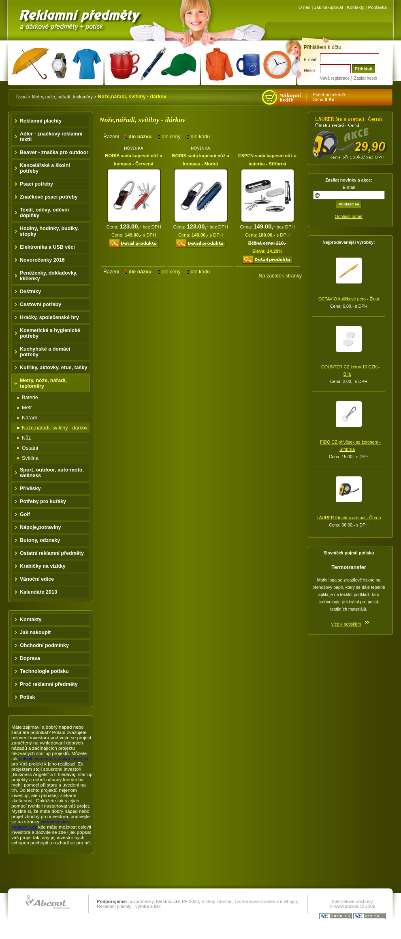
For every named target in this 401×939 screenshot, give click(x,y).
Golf (25, 514)
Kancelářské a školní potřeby (45, 168)
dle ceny (171, 137)
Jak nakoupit (35, 632)
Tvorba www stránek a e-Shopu (265, 901)
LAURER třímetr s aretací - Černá (349, 517)
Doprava (30, 658)
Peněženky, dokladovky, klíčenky (48, 275)
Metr (27, 407)
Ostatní (30, 448)
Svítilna (30, 458)
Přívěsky (30, 488)
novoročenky (141, 901)
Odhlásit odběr (349, 216)
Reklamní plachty (41, 121)
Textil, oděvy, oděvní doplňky (44, 212)
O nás (305, 7)
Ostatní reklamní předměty (52, 553)
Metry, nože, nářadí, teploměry (62, 96)
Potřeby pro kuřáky (43, 501)
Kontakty (355, 7)
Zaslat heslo (365, 78)
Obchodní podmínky (44, 645)
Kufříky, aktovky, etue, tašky (53, 367)
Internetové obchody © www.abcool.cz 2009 (352, 904)
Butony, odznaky (40, 540)
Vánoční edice (37, 579)
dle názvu (139, 137)
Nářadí (29, 418)
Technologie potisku (44, 671)
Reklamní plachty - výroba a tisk (129, 906)
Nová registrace (335, 78)
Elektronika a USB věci (47, 247)
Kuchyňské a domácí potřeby (45, 351)
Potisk (27, 697)
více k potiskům (346, 624)
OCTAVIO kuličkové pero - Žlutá (348, 298)
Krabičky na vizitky (43, 566)
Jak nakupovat (328, 7)
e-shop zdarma (216, 901)
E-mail (310, 59)
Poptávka (377, 7)
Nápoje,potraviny (40, 527)
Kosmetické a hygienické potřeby (50, 333)
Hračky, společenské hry (49, 317)
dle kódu (200, 137)
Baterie (30, 397)
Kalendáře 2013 (38, 592)
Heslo (309, 70)
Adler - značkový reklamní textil (51, 136)
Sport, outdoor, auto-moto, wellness (52, 472)
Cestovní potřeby (40, 304)
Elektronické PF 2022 (177, 901)
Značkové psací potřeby (49, 197)
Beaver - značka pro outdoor (54, 152)
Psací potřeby (36, 184)
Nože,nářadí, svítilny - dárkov (54, 428)
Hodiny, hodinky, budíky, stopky (49, 231)
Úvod (21, 96)
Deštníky (30, 291)
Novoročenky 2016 (42, 260)
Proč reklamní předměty (49, 684)
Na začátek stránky (280, 276)
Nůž (26, 438)
